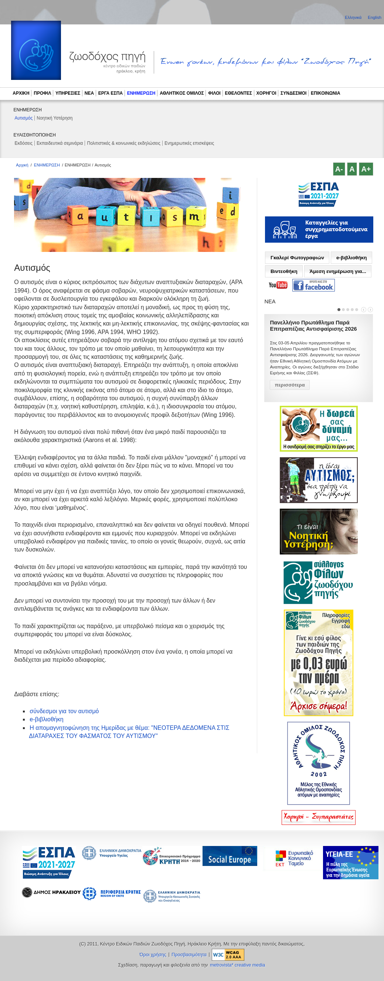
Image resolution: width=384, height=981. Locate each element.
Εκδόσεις (24, 143)
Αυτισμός (24, 118)
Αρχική (22, 165)
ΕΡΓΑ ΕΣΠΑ (110, 93)
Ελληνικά (354, 17)
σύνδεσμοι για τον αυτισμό (64, 711)
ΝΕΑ (89, 93)
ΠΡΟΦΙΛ (42, 93)
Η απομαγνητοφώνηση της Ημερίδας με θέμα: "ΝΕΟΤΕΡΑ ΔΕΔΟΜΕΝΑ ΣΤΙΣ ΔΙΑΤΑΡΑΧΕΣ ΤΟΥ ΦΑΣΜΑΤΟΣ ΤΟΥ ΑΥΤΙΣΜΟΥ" (129, 732)
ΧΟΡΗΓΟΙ (266, 93)
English (374, 17)
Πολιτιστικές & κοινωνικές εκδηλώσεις (123, 143)
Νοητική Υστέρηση (54, 118)
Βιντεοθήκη (284, 271)
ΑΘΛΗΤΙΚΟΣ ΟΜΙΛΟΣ (182, 93)
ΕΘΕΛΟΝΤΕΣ (238, 93)
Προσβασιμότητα (189, 954)
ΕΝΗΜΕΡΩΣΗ (141, 93)
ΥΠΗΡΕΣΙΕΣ (67, 93)
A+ (366, 169)
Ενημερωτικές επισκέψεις (189, 143)
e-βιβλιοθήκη (46, 719)
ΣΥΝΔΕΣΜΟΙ (293, 93)
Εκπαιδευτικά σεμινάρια (60, 143)
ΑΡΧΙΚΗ (21, 93)
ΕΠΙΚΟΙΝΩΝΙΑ (325, 93)
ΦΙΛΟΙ (214, 93)
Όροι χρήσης (153, 954)
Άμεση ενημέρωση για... (337, 271)
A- (339, 169)
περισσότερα (290, 385)
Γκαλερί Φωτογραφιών (297, 257)
